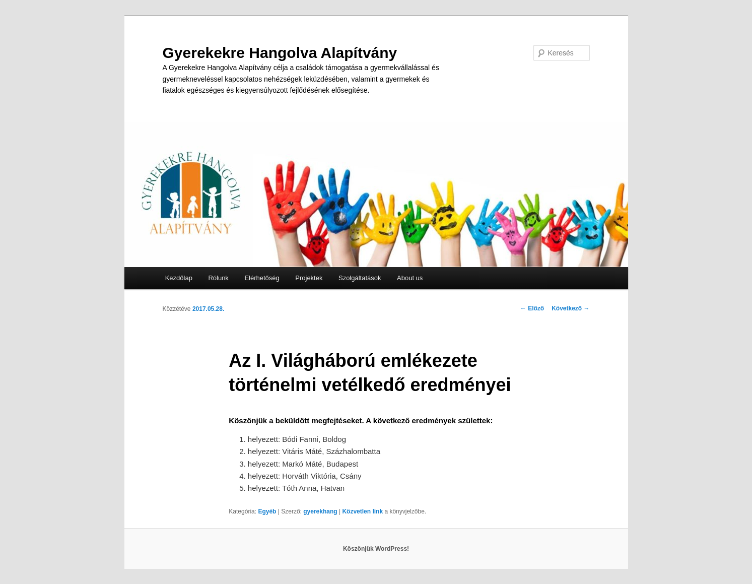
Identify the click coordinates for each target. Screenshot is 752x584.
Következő (570, 308)
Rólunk (218, 278)
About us (410, 278)
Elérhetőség (261, 278)
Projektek (308, 278)
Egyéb (267, 511)
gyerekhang (320, 511)
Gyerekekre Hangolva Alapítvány (280, 52)
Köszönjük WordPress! (376, 548)
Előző (532, 308)
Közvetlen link (363, 511)
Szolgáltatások (359, 278)
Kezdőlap (178, 278)
